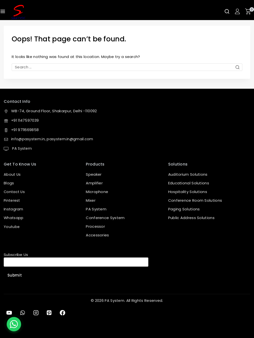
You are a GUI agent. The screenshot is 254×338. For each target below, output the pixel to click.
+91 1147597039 (25, 120)
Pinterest (12, 200)
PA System (22, 148)
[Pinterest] (49, 312)
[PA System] (18, 12)
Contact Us (15, 191)
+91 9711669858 (25, 129)
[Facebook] (63, 312)
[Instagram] (36, 312)
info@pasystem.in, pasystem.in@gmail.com (53, 139)
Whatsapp (14, 217)
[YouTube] (9, 312)
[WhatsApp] (22, 312)
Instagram (14, 209)
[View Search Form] (227, 11)
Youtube (12, 226)
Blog (8, 183)
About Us (12, 174)
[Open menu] (2, 11)
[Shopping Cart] (249, 11)
